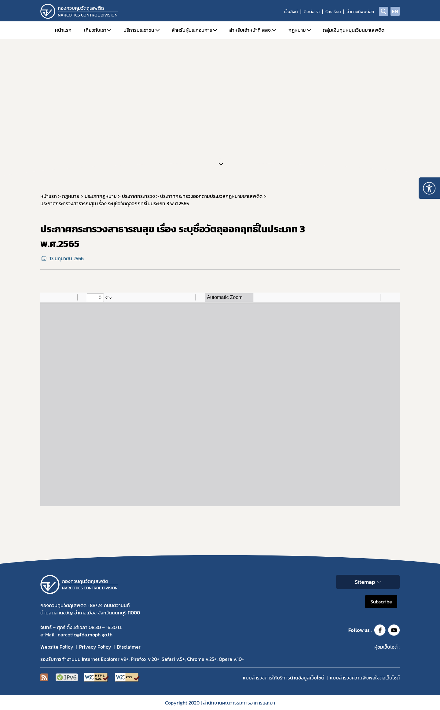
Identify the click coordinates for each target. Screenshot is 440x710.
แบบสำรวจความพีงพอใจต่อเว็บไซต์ (365, 677)
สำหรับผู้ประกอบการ (192, 30)
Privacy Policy (95, 646)
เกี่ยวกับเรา (95, 30)
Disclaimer (129, 646)
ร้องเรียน (333, 12)
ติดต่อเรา (312, 12)
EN (395, 11)
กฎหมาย (297, 30)
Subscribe (381, 601)
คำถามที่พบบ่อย (360, 12)
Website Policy (56, 646)
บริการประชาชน (138, 30)
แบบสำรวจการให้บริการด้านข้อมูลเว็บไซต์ (283, 677)
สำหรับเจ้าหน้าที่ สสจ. (250, 30)
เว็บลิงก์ (291, 12)
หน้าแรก (63, 30)
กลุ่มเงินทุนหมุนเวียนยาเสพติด (353, 30)
